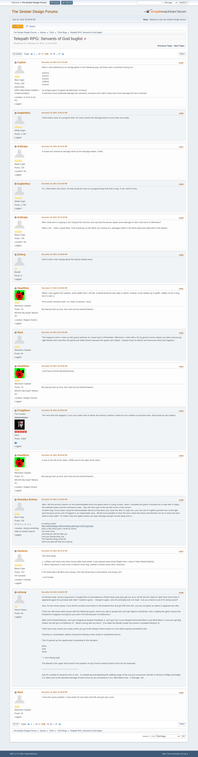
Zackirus (22, 551)
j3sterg (21, 254)
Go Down (17, 54)
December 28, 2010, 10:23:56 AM (54, 366)
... (37, 54)
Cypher (21, 62)
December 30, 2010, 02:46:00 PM (54, 692)
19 (51, 54)
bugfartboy (23, 112)
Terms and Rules (173, 754)
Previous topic (165, 46)
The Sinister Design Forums (35, 11)
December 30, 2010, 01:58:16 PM (54, 592)
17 (42, 54)
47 (59, 54)
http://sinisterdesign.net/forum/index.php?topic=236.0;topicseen (68, 526)
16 (39, 54)
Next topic (179, 46)
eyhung (21, 592)
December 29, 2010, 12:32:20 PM (54, 499)
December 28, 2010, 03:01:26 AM (54, 332)
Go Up (15, 724)
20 (54, 54)
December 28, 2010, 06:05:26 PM (54, 455)
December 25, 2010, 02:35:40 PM (54, 184)
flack (20, 332)
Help (164, 754)
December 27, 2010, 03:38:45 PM (54, 288)
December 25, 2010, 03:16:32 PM (54, 217)
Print (182, 54)
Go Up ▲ (184, 754)
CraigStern (23, 410)
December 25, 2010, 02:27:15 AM (54, 62)
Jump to (145, 736)
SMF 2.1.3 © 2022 (17, 754)
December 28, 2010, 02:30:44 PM (54, 410)
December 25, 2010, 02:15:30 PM (54, 146)
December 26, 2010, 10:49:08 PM (54, 254)
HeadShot (23, 288)
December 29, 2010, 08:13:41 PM (54, 551)
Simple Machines (30, 754)
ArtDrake (22, 146)
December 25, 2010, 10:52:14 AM (54, 113)
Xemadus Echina (27, 499)
